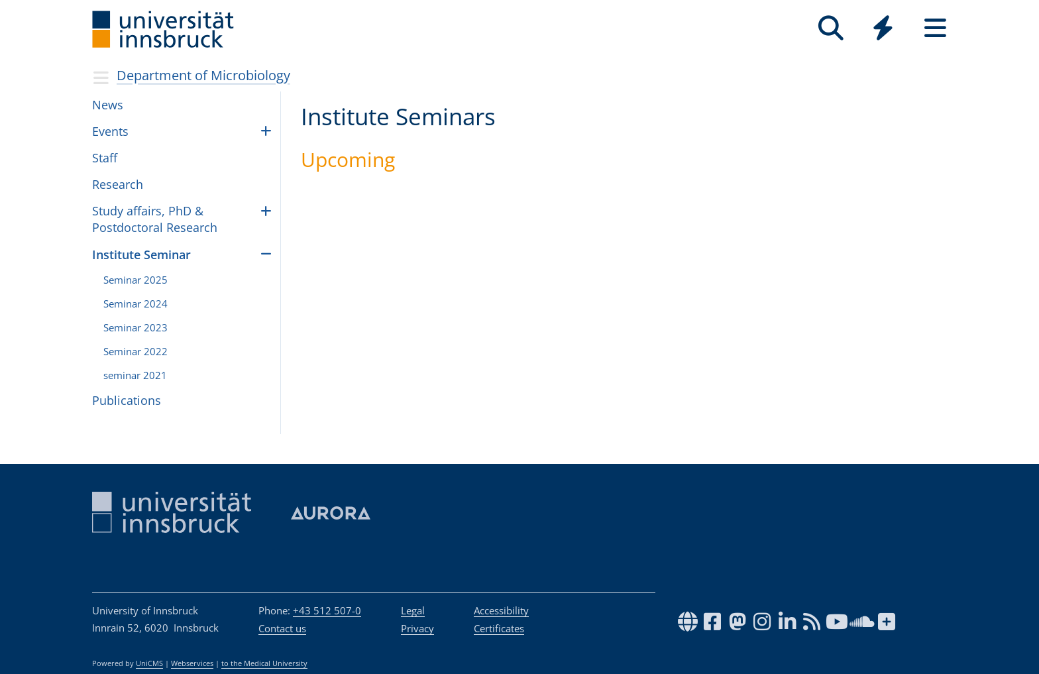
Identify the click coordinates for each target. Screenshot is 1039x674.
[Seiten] (935, 28)
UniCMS (149, 663)
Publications (126, 400)
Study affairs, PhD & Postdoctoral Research (154, 219)
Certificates (499, 628)
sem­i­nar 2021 (135, 375)
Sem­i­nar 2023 (135, 327)
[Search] (830, 28)
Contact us (282, 628)
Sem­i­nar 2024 (135, 303)
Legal (413, 610)
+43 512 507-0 (327, 610)
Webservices (192, 663)
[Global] (882, 29)
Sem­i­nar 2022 (135, 351)
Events (110, 131)
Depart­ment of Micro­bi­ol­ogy (203, 75)
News (107, 105)
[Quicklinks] (883, 28)
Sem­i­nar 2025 (135, 279)
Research (117, 184)
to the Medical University (264, 663)
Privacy (417, 628)
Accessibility (501, 610)
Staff (104, 158)
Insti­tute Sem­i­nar (141, 254)
